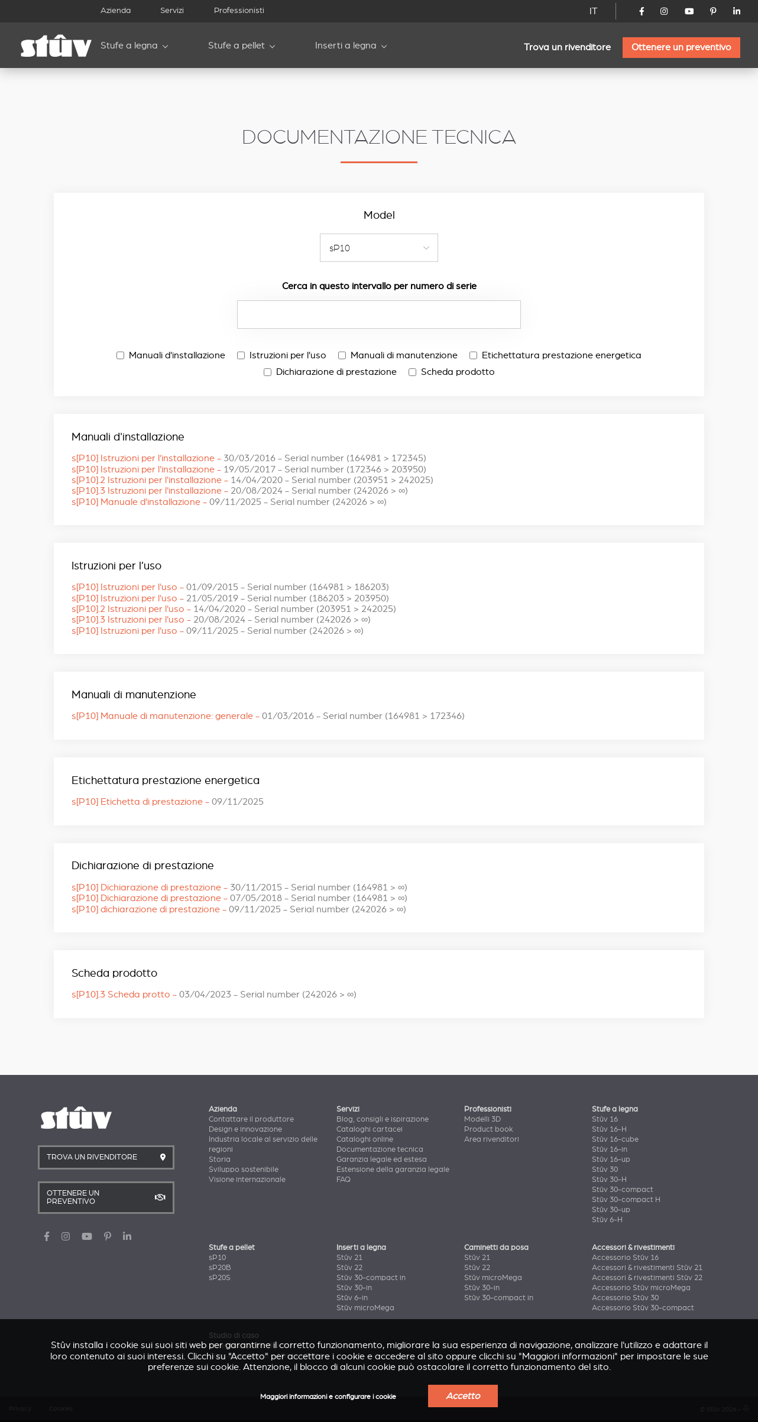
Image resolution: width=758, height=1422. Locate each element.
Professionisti (239, 10)
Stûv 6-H (607, 1220)
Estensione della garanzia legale (392, 1169)
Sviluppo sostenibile (243, 1169)
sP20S (220, 1278)
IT (593, 11)
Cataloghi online (364, 1139)
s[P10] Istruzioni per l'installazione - (249, 458)
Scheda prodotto (452, 372)
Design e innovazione (245, 1129)
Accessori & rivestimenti (633, 1247)
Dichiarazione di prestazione (330, 372)
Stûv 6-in (352, 1298)
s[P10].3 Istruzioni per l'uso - (221, 619)
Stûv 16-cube (615, 1139)
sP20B (220, 1268)
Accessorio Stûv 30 (625, 1298)
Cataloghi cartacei (369, 1129)
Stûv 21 (349, 1257)
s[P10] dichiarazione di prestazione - (239, 909)
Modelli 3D (482, 1119)
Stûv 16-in (609, 1149)
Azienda (116, 10)
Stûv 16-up (611, 1159)
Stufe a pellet (236, 45)
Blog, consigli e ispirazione (382, 1119)
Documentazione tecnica (379, 1149)
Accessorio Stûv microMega (641, 1288)
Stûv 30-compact (622, 1189)
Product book (488, 1129)
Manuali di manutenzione (398, 355)
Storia (220, 1159)
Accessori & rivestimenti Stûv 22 (647, 1278)
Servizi (172, 10)
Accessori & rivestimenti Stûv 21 (647, 1268)
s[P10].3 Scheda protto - (214, 994)
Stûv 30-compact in (371, 1278)
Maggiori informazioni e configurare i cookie (328, 1397)
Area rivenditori (491, 1139)
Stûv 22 (349, 1268)
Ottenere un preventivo (681, 47)
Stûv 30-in (354, 1288)
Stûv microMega (365, 1308)
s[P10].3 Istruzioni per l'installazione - (240, 490)
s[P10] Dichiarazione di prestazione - (239, 887)
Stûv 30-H (609, 1179)
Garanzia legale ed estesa (381, 1159)
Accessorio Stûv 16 (625, 1257)
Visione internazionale (247, 1179)
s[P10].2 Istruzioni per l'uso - (234, 609)
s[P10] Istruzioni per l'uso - (230, 587)
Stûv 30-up (611, 1210)
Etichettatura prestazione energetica (555, 355)
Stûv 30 (605, 1169)
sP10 (217, 1257)
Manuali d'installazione (170, 355)
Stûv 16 (605, 1119)
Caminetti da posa (496, 1247)
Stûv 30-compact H (626, 1200)
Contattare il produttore (251, 1119)
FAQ (343, 1179)
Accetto (463, 1396)
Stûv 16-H (609, 1129)
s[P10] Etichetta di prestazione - (168, 801)
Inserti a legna (346, 45)
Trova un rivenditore (567, 47)
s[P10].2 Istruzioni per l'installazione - (252, 480)
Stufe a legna (129, 45)
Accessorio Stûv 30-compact (643, 1308)
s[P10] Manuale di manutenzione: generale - (268, 716)
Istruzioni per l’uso (281, 355)
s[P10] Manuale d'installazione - (229, 502)
